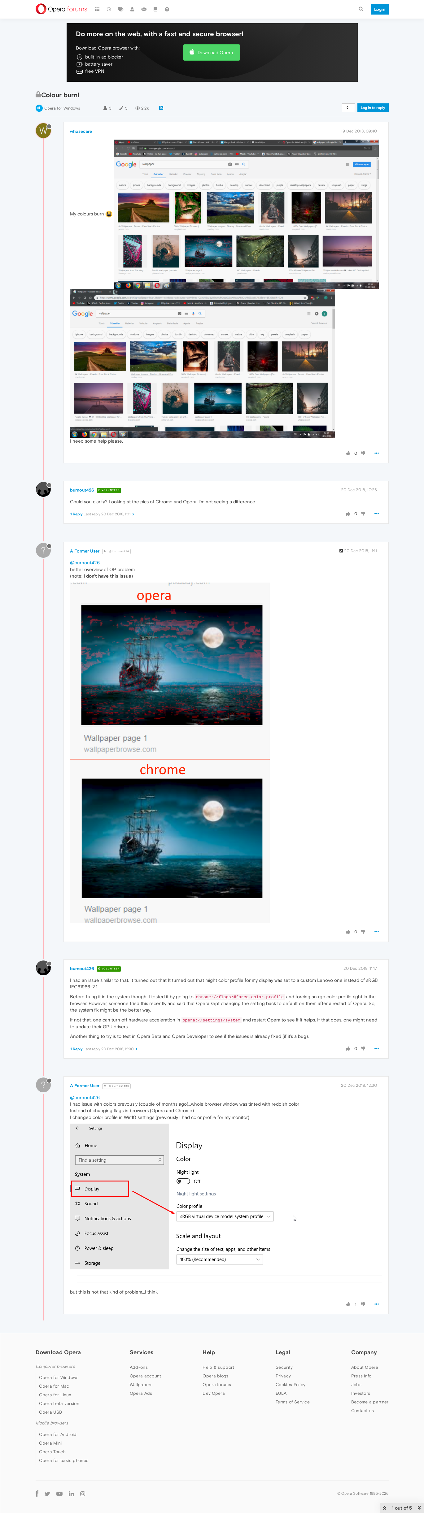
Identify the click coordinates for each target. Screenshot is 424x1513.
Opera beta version (59, 1403)
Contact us (362, 1410)
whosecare (81, 131)
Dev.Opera (214, 1393)
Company (364, 1352)
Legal (283, 1352)
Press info (361, 1375)
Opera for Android (58, 1434)
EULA (281, 1393)
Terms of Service (293, 1401)
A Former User (84, 550)
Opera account (145, 1375)
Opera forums (217, 1384)
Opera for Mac (54, 1386)
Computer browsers (55, 1366)
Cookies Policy (290, 1384)
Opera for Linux (55, 1394)
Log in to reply (373, 108)
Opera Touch (52, 1451)
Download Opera (215, 52)
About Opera (364, 1367)
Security (284, 1367)
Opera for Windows (62, 108)
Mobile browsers (52, 1423)
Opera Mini (50, 1443)
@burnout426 (116, 551)
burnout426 (82, 490)
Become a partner (370, 1401)
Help (209, 1352)
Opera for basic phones (64, 1460)
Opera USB (50, 1412)
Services (141, 1352)
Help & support (218, 1367)
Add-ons (139, 1367)
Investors (360, 1393)
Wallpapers (141, 1384)
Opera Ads (141, 1393)
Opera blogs (215, 1375)
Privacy (283, 1375)
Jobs (356, 1384)
